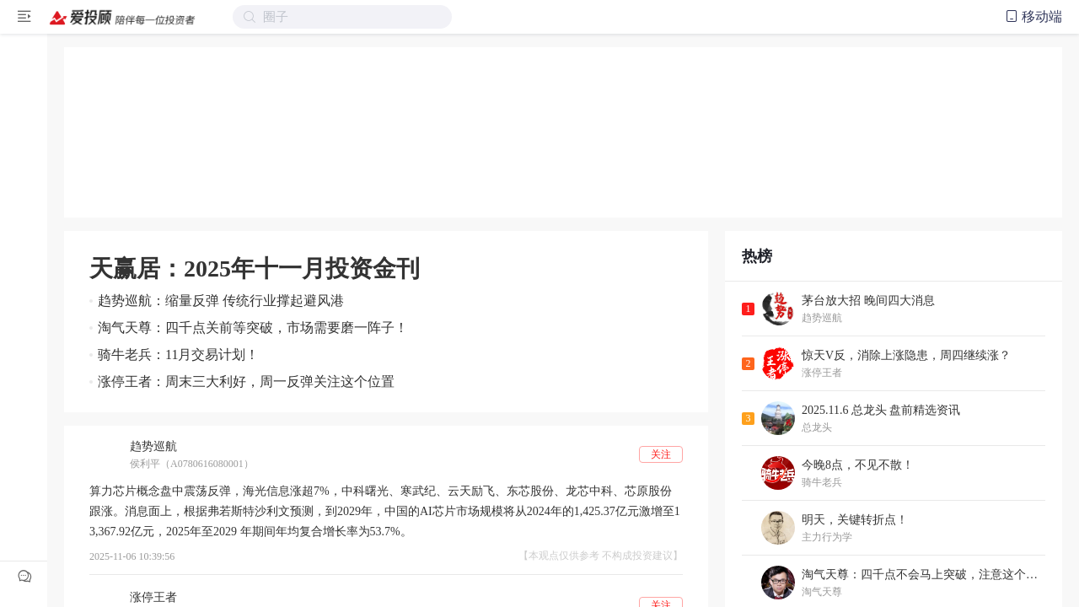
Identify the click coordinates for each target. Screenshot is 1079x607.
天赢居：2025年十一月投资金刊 (254, 268)
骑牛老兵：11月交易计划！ (178, 354)
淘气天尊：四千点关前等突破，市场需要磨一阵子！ (253, 327)
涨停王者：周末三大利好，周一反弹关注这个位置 (246, 381)
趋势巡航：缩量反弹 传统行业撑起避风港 (221, 300)
